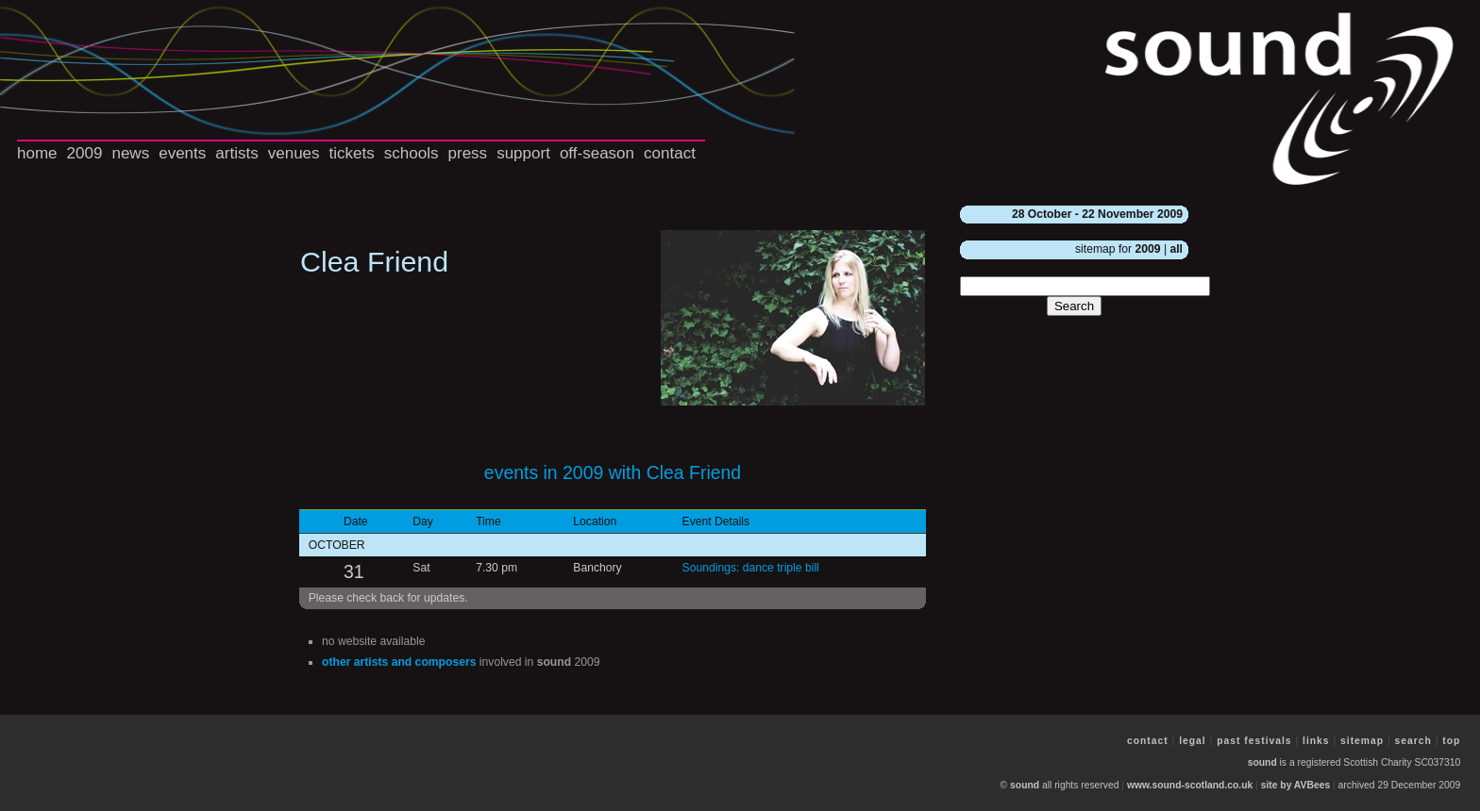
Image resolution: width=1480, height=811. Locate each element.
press (468, 153)
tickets (352, 153)
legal (1192, 741)
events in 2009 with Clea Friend (612, 472)
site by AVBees (1295, 785)
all (1176, 249)
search (1413, 741)
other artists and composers (399, 662)
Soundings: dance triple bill (750, 567)
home (37, 153)
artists (236, 153)
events (182, 153)
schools (411, 153)
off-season (597, 153)
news (130, 153)
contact (670, 153)
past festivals (1254, 741)
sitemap (1362, 741)
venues (294, 153)
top (1451, 741)
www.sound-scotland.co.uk (1190, 785)
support (523, 153)
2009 (85, 153)
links (1316, 741)
